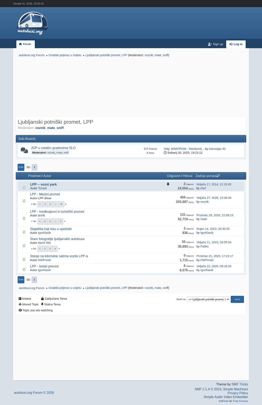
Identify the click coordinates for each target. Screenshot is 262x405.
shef (203, 188)
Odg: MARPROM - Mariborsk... (184, 148)
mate (158, 55)
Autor (47, 176)
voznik (149, 55)
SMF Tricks (240, 384)
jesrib (41, 215)
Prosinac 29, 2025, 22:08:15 (214, 215)
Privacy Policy (238, 393)
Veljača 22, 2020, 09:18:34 (213, 266)
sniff (165, 55)
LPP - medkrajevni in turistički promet (57, 211)
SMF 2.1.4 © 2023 (208, 389)
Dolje (21, 167)
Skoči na (180, 299)
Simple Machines (235, 389)
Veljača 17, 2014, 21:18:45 (213, 184)
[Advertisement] (131, 87)
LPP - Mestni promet (45, 194)
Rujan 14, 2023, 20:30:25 (213, 228)
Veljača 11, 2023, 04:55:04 (213, 242)
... (55, 204)
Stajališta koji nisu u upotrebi (51, 229)
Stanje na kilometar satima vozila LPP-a (59, 256)
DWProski (44, 260)
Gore (21, 279)
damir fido (44, 242)
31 (61, 204)
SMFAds (223, 401)
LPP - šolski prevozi (44, 266)
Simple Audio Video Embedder (226, 397)
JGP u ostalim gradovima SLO (53, 148)
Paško (204, 246)
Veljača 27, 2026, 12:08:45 (213, 197)
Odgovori (173, 176)
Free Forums (240, 401)
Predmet (34, 176)
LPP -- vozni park (43, 184)
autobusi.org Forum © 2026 (34, 392)
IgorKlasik (44, 232)
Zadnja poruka (207, 176)
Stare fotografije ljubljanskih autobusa (57, 239)
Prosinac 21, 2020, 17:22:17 (214, 256)
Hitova (187, 176)
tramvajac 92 (217, 148)
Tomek (42, 188)
